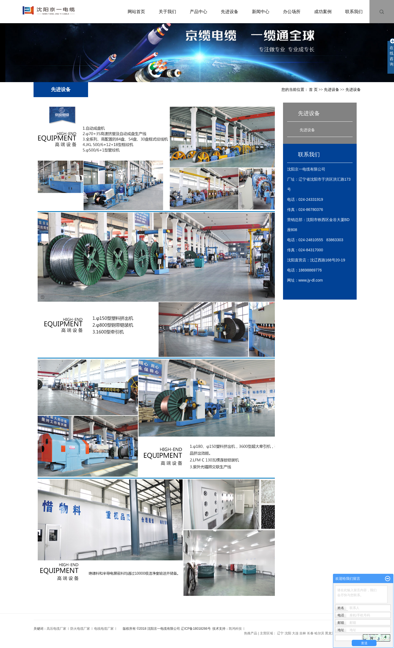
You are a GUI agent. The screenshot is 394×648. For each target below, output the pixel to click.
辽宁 (280, 633)
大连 (295, 633)
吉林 (302, 633)
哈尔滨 (319, 633)
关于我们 (167, 11)
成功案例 (323, 11)
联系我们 (354, 11)
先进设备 (229, 11)
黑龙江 (330, 633)
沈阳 (288, 633)
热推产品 (250, 633)
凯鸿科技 (235, 629)
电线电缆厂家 (104, 629)
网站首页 (136, 11)
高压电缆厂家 (56, 629)
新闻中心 (260, 11)
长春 (310, 633)
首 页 (313, 90)
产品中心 (198, 11)
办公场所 (291, 11)
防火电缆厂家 (80, 629)
